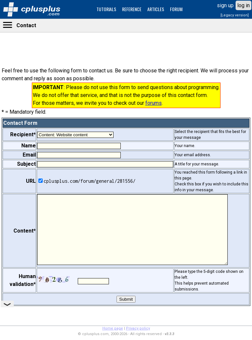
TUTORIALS (106, 9)
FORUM (176, 9)
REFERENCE (131, 9)
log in (243, 5)
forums (153, 103)
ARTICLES (155, 9)
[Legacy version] (234, 15)
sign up (225, 5)
